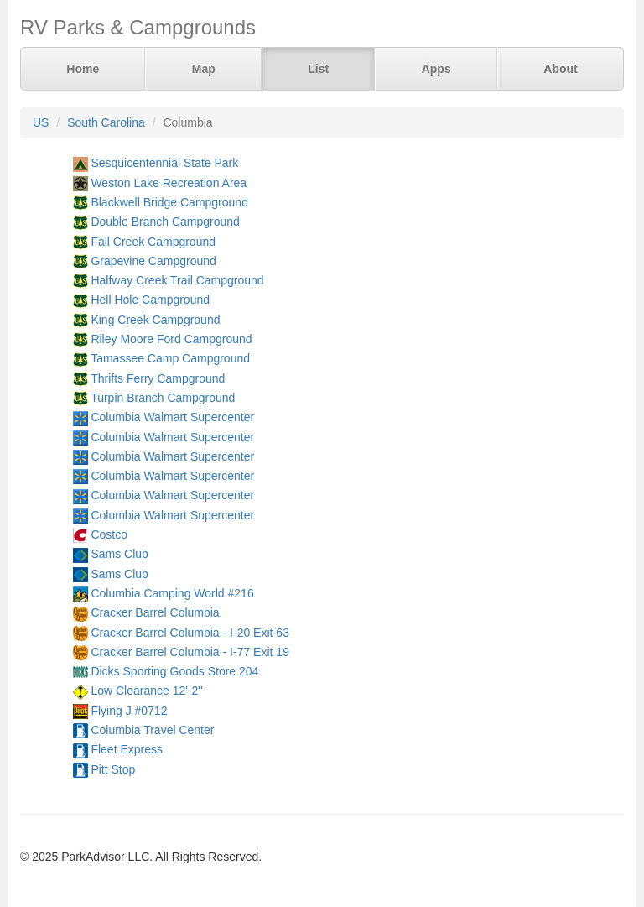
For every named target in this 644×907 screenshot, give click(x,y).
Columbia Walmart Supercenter (172, 417)
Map (204, 69)
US (41, 122)
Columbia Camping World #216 (172, 593)
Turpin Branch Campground (163, 397)
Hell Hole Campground (150, 299)
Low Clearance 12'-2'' (146, 690)
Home (82, 69)
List (318, 69)
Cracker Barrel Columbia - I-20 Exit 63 (190, 632)
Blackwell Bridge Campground (169, 202)
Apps (436, 69)
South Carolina (106, 122)
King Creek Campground (155, 319)
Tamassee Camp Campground (170, 358)
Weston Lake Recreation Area (169, 183)
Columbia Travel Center (152, 730)
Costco (109, 534)
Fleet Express (127, 749)
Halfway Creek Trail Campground (177, 280)
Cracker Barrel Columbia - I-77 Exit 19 (190, 652)
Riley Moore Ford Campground (171, 339)
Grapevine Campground (153, 261)
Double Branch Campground (165, 221)
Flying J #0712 (129, 710)
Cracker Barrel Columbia (155, 612)
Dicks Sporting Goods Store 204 (174, 671)
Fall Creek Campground (153, 241)
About (560, 69)
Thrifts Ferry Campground (158, 378)
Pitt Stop (113, 769)
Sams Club (119, 553)
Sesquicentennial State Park (164, 162)
